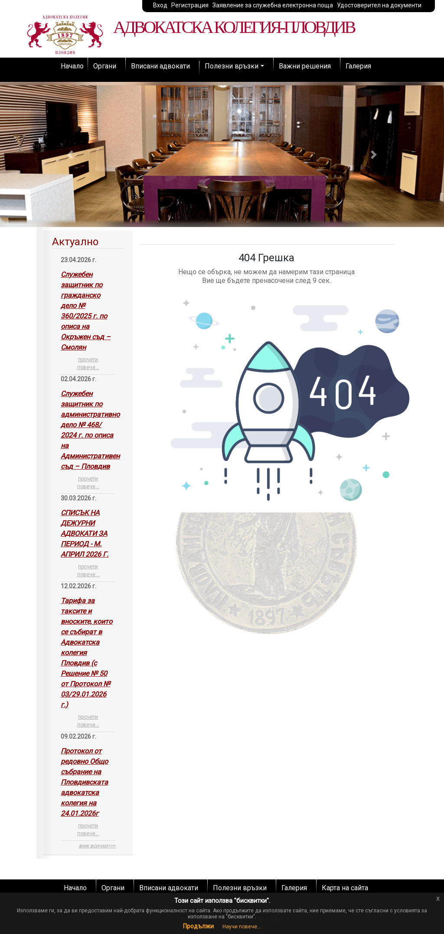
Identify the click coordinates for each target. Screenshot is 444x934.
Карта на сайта (345, 888)
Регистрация (190, 5)
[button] (70, 154)
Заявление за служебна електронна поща (272, 5)
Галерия (358, 66)
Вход (160, 5)
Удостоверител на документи (379, 5)
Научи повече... (241, 927)
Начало (72, 66)
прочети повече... (88, 363)
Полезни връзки (231, 66)
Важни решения (305, 66)
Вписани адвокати (160, 66)
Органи (104, 66)
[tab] (88, 542)
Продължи (198, 926)
